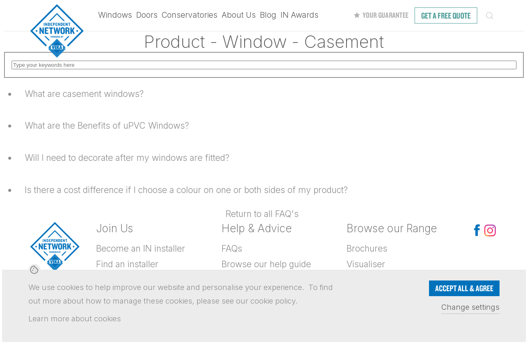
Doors (147, 15)
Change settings (470, 306)
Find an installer (127, 264)
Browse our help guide (266, 264)
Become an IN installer (140, 248)
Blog (268, 15)
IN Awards (299, 15)
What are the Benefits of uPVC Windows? (107, 125)
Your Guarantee (380, 15)
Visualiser (365, 264)
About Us (239, 15)
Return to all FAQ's (262, 214)
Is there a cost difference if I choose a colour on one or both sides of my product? (186, 190)
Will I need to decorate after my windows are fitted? (127, 158)
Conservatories (189, 15)
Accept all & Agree (464, 288)
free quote (446, 15)
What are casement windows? (84, 94)
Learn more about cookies (74, 318)
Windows (115, 15)
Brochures (366, 248)
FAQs (232, 248)
